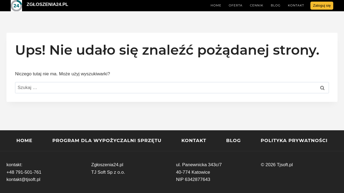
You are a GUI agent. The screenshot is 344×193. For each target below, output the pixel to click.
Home (215, 5)
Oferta (235, 5)
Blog (275, 5)
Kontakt (296, 5)
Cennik (256, 5)
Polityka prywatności (294, 140)
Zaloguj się (322, 5)
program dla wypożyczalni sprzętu (107, 140)
